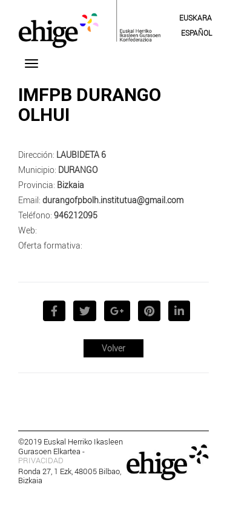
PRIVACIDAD (41, 460)
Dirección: (36, 154)
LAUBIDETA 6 (81, 154)
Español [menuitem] (196, 32)
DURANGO (77, 169)
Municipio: (37, 169)
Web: (27, 230)
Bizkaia (70, 184)
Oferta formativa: (50, 245)
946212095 (75, 215)
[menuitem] (195, 17)
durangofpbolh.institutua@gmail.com (112, 200)
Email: (29, 200)
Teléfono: (35, 215)
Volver (113, 348)
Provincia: (36, 184)
